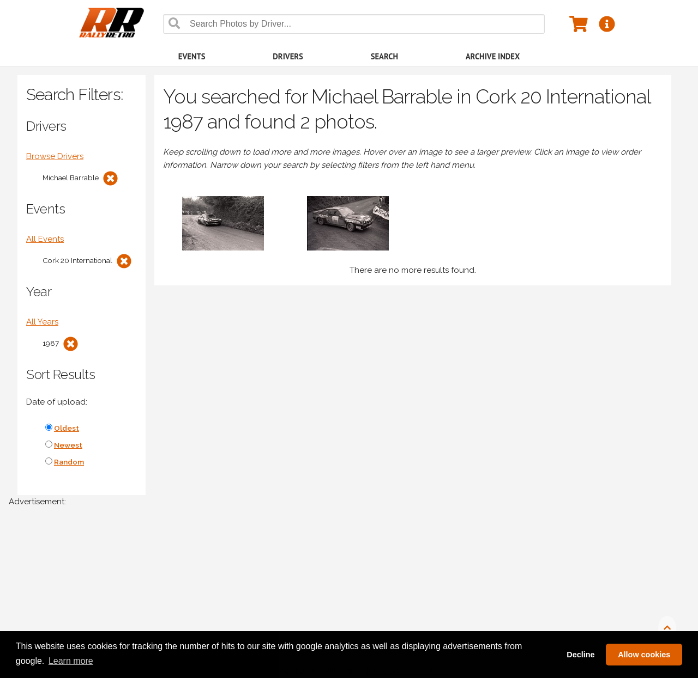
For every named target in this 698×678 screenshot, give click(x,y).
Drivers (288, 56)
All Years (42, 322)
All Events (45, 239)
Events (192, 56)
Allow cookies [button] (644, 654)
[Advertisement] (336, 598)
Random (69, 461)
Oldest (66, 428)
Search (384, 56)
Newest (68, 445)
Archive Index (493, 56)
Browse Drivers (54, 156)
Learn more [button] (71, 660)
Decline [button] (580, 654)
